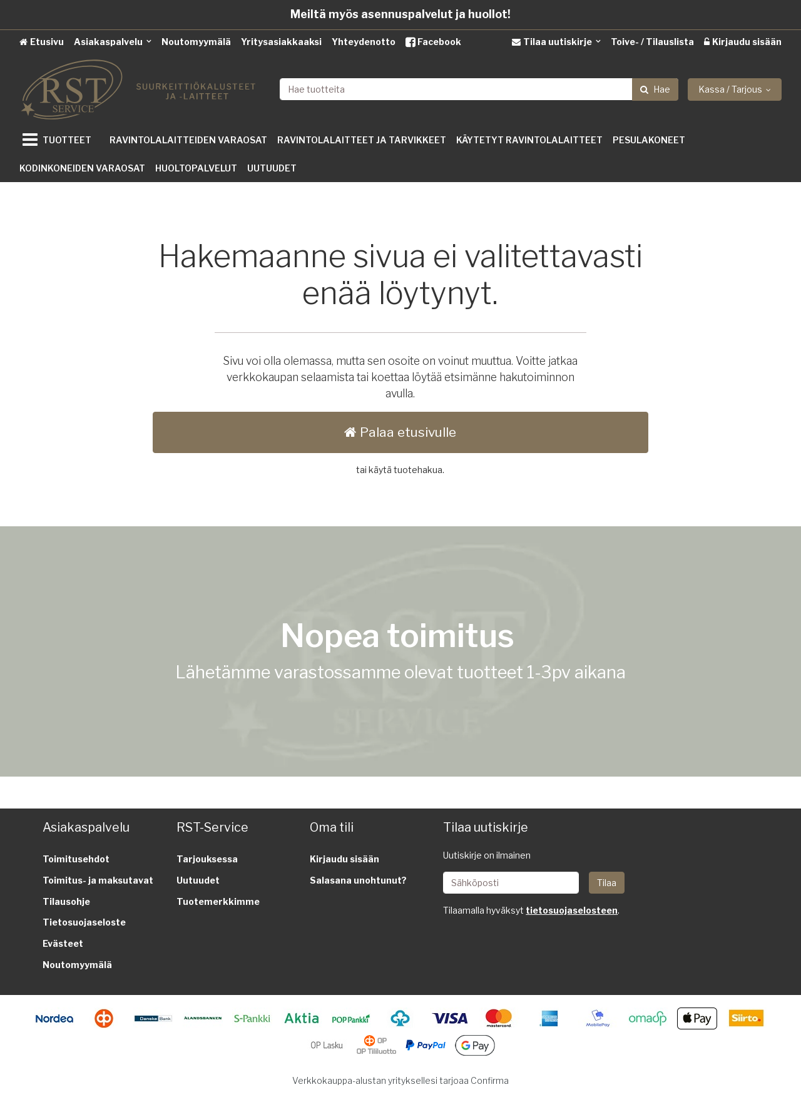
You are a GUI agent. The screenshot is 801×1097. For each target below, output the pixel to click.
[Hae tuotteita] (479, 89)
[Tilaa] (607, 883)
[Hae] (655, 89)
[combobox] (479, 89)
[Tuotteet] (59, 140)
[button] (572, 910)
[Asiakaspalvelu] (112, 41)
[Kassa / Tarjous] (735, 89)
